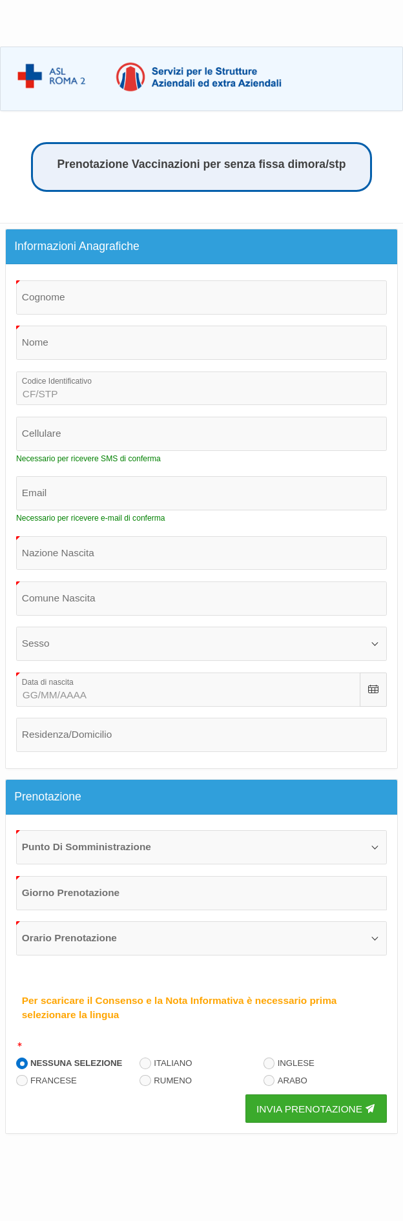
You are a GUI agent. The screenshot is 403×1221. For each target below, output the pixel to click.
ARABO (292, 1080)
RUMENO (173, 1080)
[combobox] (201, 553)
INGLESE (296, 1063)
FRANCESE (53, 1080)
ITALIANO (173, 1063)
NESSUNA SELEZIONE (76, 1063)
